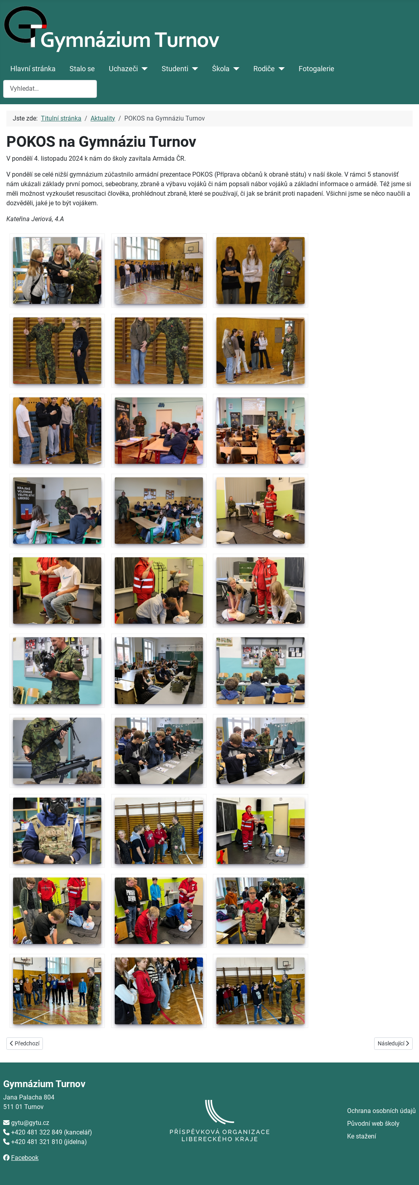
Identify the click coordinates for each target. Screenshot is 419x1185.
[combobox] (50, 89)
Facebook (25, 1158)
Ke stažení (361, 1136)
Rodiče (264, 69)
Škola (221, 69)
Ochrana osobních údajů (381, 1111)
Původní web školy (373, 1123)
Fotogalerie (316, 69)
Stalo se (82, 69)
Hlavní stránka (33, 69)
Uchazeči (123, 69)
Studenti (175, 69)
